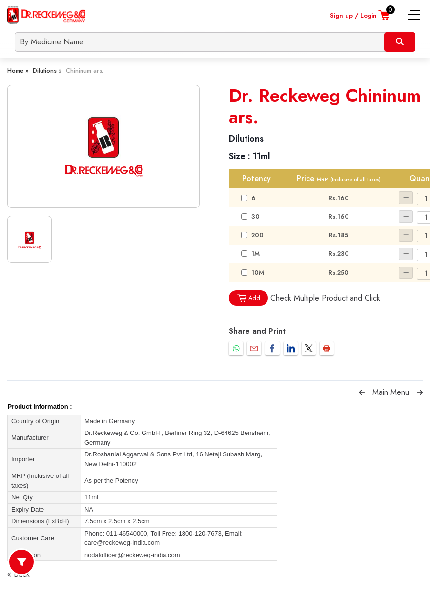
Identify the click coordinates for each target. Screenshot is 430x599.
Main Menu (390, 392)
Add (248, 298)
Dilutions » (47, 70)
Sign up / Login (353, 15)
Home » (18, 70)
